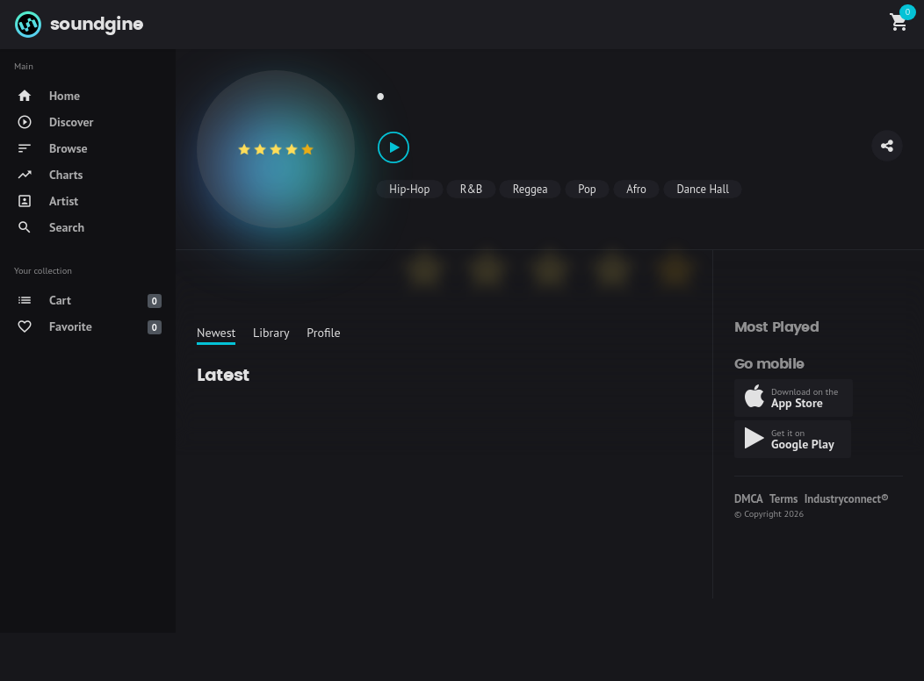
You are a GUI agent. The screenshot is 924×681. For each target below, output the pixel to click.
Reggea (530, 189)
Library (271, 332)
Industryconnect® (847, 498)
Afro (636, 189)
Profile (323, 332)
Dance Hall (702, 189)
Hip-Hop (409, 189)
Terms (783, 498)
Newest (216, 332)
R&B (471, 189)
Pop (587, 189)
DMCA (748, 498)
